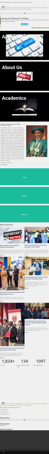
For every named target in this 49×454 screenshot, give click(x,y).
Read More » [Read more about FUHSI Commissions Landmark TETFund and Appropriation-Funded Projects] (26, 256)
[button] (24, 13)
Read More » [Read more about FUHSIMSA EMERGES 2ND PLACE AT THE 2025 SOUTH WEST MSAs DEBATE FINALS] (26, 288)
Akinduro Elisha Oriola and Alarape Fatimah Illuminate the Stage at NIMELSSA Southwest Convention (35, 322)
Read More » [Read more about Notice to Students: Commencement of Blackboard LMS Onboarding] (2, 255)
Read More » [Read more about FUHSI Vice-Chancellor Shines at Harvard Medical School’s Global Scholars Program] (2, 357)
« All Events (2, 425)
